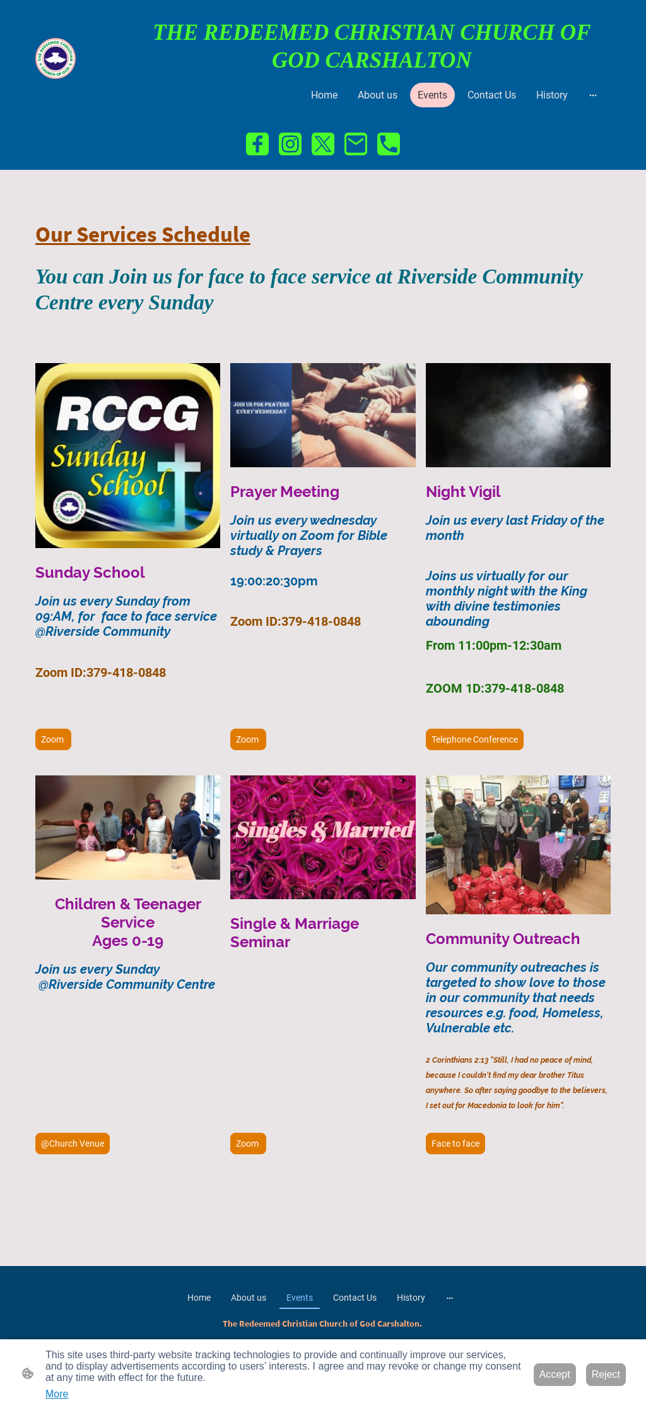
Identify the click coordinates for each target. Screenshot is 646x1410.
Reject (606, 1374)
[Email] (355, 144)
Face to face (455, 1143)
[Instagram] (290, 144)
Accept (554, 1374)
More (56, 1394)
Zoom (53, 739)
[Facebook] (257, 144)
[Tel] (388, 144)
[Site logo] (55, 58)
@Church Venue (72, 1143)
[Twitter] (323, 144)
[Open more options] (593, 95)
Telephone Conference (475, 739)
